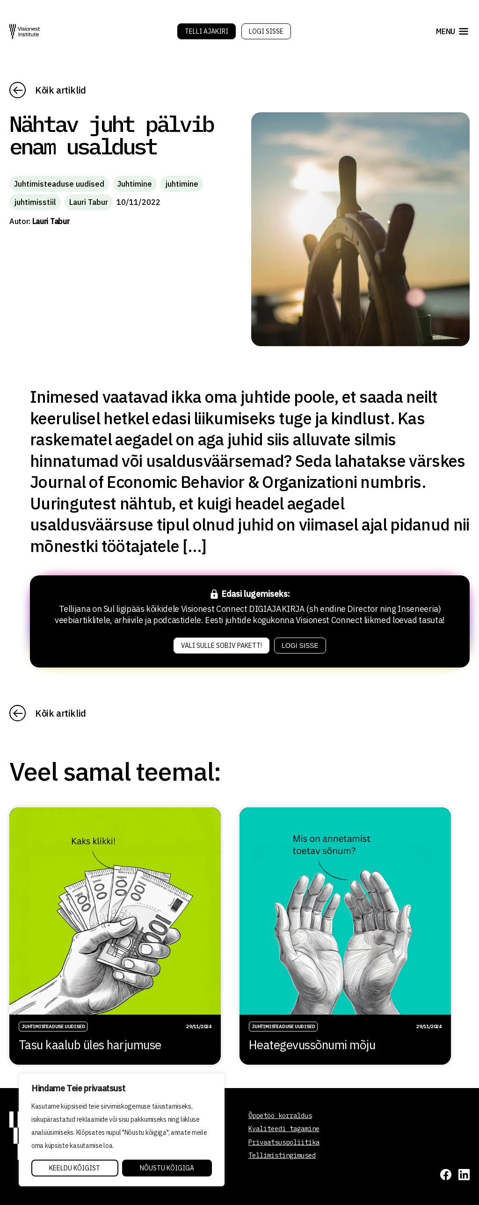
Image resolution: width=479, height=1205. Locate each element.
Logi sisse (266, 31)
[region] (122, 1129)
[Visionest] (24, 31)
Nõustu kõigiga (167, 1168)
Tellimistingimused (282, 1155)
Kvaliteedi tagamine (283, 1129)
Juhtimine (134, 184)
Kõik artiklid (60, 90)
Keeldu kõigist (74, 1168)
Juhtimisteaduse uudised (59, 184)
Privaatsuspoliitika (283, 1142)
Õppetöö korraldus (280, 1115)
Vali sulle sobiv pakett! (221, 645)
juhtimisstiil (35, 202)
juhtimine (181, 184)
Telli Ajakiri (206, 31)
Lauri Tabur (88, 202)
